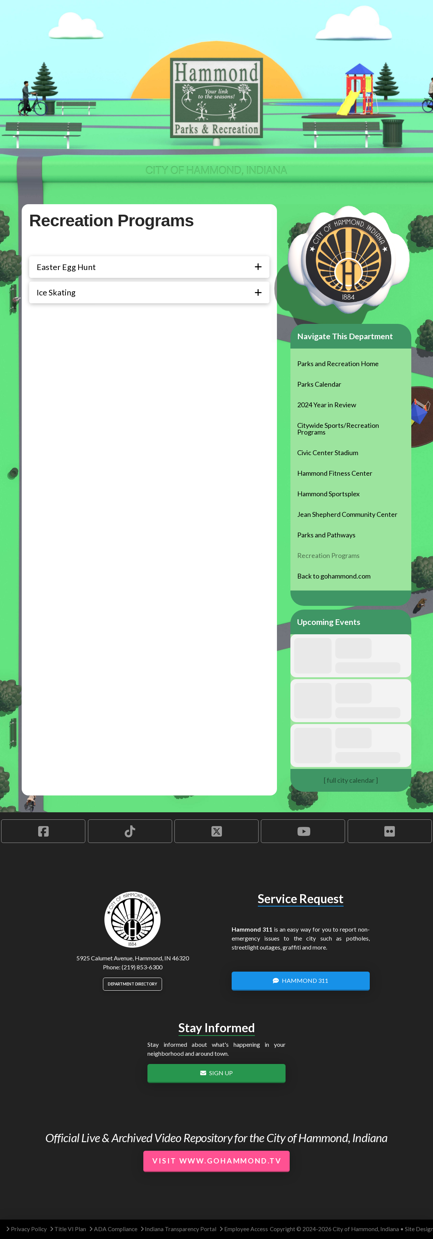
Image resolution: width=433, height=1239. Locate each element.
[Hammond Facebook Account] (43, 831)
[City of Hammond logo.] (132, 920)
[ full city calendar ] (351, 780)
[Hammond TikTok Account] (130, 831)
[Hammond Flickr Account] (390, 831)
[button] (149, 267)
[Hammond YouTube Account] (303, 831)
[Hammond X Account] (216, 831)
